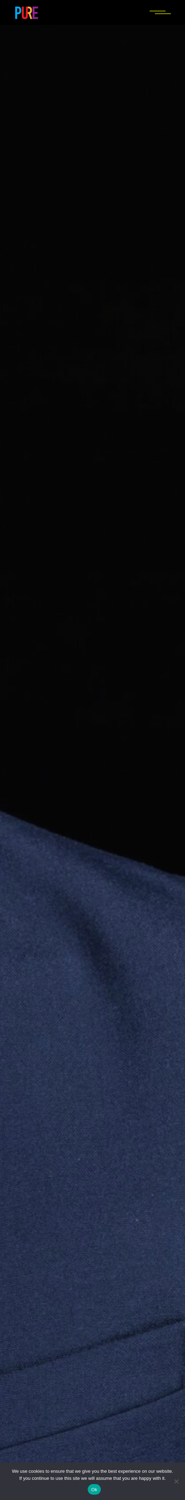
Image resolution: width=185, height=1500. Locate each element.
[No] (176, 1481)
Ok (94, 1489)
